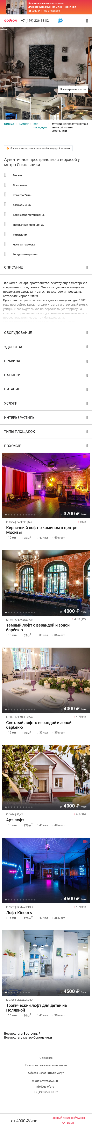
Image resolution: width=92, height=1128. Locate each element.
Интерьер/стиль (46, 418)
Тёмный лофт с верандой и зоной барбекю (38, 627)
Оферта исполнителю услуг (46, 1072)
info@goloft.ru (45, 1086)
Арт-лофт (15, 820)
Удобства (46, 348)
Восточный (31, 1033)
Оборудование (46, 333)
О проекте (46, 1057)
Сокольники (42, 1037)
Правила (46, 362)
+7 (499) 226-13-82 (35, 20)
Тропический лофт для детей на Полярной (36, 1008)
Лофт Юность (19, 912)
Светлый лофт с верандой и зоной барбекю (38, 725)
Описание (46, 268)
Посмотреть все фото (73, 89)
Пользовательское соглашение (46, 1065)
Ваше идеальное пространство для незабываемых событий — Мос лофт (52, 5)
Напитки (46, 376)
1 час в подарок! (51, 10)
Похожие (46, 447)
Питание (46, 390)
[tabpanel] (46, 485)
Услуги (46, 404)
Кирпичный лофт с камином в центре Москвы (41, 530)
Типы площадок (46, 432)
